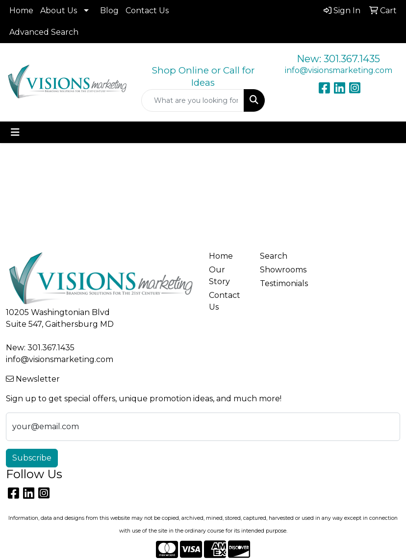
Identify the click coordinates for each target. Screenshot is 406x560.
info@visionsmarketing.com (338, 70)
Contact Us (147, 10)
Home (21, 10)
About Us (58, 10)
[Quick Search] (192, 100)
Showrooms (279, 269)
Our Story (219, 275)
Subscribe (31, 458)
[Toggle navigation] (15, 132)
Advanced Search (43, 32)
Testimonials (279, 283)
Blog (109, 10)
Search (273, 256)
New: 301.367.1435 (338, 59)
